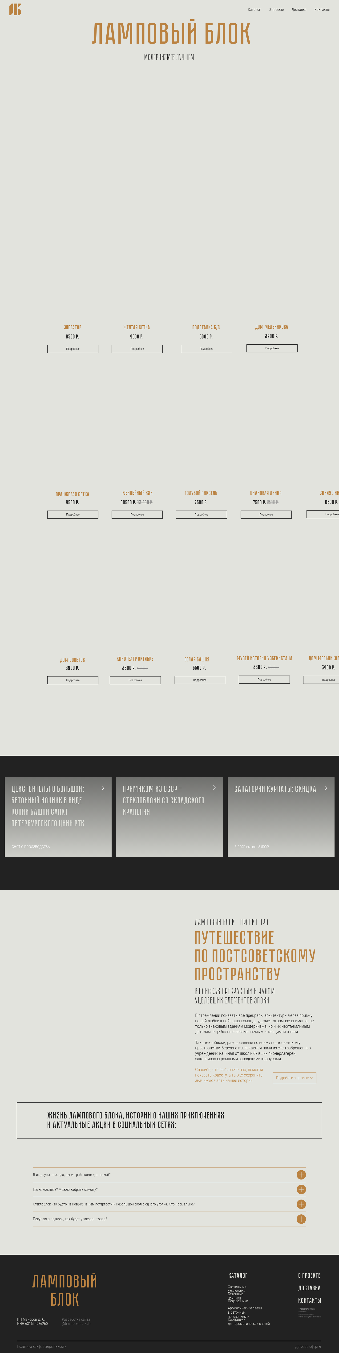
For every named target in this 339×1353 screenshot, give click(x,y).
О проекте (276, 9)
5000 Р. (206, 337)
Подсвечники (238, 1301)
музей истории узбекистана (265, 659)
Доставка (299, 9)
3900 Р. (272, 336)
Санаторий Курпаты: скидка (276, 789)
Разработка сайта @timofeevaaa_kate (76, 1321)
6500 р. (332, 502)
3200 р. (135, 668)
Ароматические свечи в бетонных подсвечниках (245, 1312)
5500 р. (199, 668)
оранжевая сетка (73, 495)
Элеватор (73, 328)
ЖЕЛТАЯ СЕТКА (137, 328)
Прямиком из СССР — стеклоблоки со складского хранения (164, 801)
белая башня (197, 660)
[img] (272, 284)
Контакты (322, 9)
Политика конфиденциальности (41, 1347)
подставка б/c (206, 328)
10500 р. (137, 503)
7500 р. (266, 503)
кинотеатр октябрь (135, 659)
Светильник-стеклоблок (237, 1289)
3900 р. (73, 668)
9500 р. (137, 337)
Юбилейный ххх (138, 493)
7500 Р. (201, 503)
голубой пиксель (201, 493)
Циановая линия (266, 493)
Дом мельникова (272, 327)
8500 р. (73, 337)
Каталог (254, 9)
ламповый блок (66, 1292)
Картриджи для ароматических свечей (249, 1321)
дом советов (72, 660)
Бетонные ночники (235, 1296)
